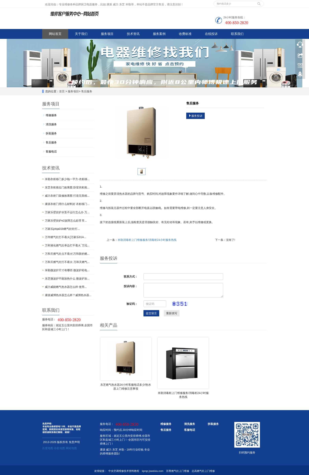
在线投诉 (211, 34)
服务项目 (107, 34)
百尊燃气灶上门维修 (177, 470)
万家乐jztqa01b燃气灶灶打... (62, 228)
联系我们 (237, 34)
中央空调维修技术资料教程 (123, 470)
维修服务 (51, 115)
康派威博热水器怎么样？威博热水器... (68, 295)
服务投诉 (195, 115)
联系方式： (131, 276)
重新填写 (171, 313)
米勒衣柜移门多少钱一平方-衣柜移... (67, 179)
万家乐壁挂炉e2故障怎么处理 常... (66, 220)
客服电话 (51, 151)
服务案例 (159, 34)
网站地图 (71, 448)
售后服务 (86, 91)
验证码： (132, 303)
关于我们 (81, 34)
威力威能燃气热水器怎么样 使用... (66, 286)
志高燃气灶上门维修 (203, 470)
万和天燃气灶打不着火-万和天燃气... (67, 262)
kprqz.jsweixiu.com (152, 470)
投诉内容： (131, 286)
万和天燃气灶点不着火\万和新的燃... (67, 253)
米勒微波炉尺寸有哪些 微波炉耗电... (67, 270)
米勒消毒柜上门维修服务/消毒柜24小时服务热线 (147, 239)
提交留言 (151, 313)
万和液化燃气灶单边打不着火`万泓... (67, 245)
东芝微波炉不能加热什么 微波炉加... (67, 278)
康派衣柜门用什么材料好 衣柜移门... (67, 204)
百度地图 (47, 448)
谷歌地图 (59, 448)
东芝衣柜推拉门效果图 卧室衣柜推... (67, 187)
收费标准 (185, 34)
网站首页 (55, 34)
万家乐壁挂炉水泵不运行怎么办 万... (67, 212)
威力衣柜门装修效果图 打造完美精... (67, 195)
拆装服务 (51, 133)
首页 (62, 91)
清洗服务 (51, 124)
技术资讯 (133, 34)
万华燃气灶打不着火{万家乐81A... (65, 237)
